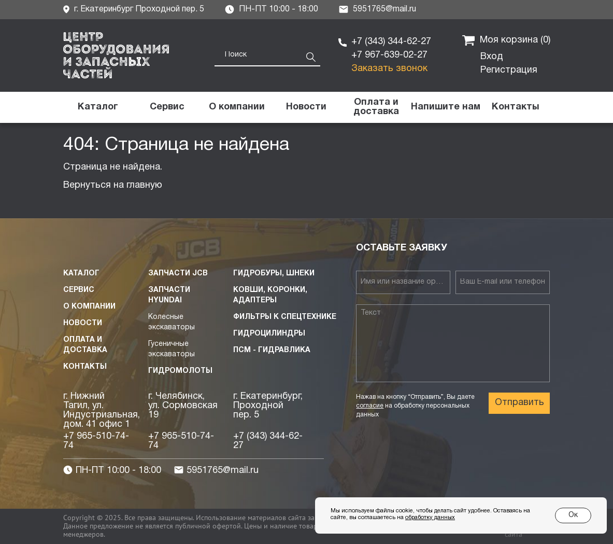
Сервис (78, 290)
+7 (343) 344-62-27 (391, 41)
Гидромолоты (180, 371)
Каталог (81, 273)
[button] (445, 107)
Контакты (85, 367)
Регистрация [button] (508, 70)
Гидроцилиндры (269, 333)
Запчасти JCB (178, 273)
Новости (82, 323)
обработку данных (430, 517)
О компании (89, 306)
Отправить (519, 402)
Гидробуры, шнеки (274, 273)
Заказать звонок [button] (389, 68)
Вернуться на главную (112, 185)
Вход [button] (491, 56)
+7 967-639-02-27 (389, 55)
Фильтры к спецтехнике (284, 317)
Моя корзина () (506, 40)
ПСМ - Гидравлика (271, 350)
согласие (369, 406)
